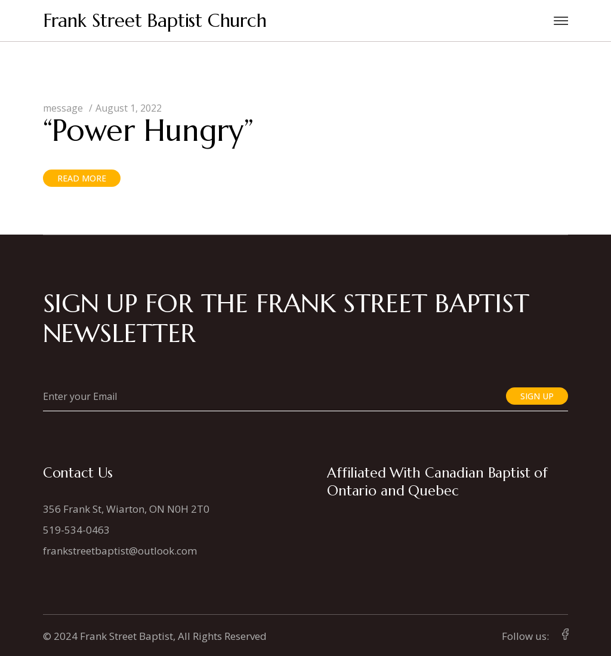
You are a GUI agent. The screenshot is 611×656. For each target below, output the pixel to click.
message (63, 108)
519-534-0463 (76, 530)
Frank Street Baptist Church (155, 20)
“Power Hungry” (148, 130)
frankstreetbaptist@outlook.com (120, 551)
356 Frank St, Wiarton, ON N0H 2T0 (126, 509)
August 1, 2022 (128, 108)
